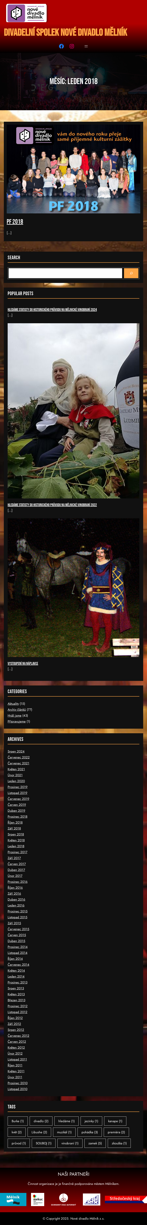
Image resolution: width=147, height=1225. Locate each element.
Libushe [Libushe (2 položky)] (39, 1132)
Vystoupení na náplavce (23, 663)
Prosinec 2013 (17, 982)
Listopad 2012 (17, 1012)
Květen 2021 (16, 769)
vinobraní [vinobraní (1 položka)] (69, 1143)
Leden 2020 (16, 781)
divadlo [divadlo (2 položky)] (41, 1121)
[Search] (131, 273)
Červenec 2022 (19, 757)
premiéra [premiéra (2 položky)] (116, 1132)
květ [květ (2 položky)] (17, 1132)
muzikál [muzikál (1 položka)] (64, 1132)
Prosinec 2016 (18, 881)
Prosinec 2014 (18, 947)
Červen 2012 (17, 1041)
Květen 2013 (16, 994)
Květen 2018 (16, 840)
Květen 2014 (16, 970)
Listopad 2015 (17, 917)
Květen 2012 (16, 1047)
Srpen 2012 (16, 1029)
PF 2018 (15, 222)
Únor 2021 (15, 775)
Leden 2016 (16, 905)
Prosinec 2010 (18, 1083)
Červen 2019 (17, 804)
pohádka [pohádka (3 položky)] (90, 1132)
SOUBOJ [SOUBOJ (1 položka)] (43, 1143)
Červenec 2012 (18, 1035)
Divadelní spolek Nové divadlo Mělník (65, 33)
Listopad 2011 (17, 1059)
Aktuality (13, 703)
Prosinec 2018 (17, 816)
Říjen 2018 (15, 822)
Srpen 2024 (16, 751)
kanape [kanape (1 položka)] (115, 1121)
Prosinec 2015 (18, 911)
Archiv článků (17, 709)
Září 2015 (14, 923)
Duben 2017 (16, 870)
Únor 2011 (15, 1077)
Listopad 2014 (17, 952)
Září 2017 (14, 858)
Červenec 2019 (18, 798)
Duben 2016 (16, 899)
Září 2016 (14, 893)
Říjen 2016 (15, 887)
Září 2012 (14, 1024)
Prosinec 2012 (18, 1006)
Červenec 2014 (18, 964)
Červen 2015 (17, 935)
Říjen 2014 (15, 958)
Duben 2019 (16, 810)
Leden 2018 (16, 846)
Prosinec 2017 (17, 852)
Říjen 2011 (15, 1065)
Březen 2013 (16, 1000)
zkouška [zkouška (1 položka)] (119, 1143)
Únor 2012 (15, 1053)
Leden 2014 (16, 976)
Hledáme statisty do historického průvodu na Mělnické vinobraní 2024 (52, 310)
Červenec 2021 (18, 763)
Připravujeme (17, 721)
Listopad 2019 (17, 793)
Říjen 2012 (15, 1018)
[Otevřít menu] (86, 46)
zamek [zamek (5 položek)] (95, 1143)
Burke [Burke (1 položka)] (18, 1121)
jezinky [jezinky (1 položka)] (91, 1121)
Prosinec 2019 (18, 787)
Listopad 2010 (17, 1089)
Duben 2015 (16, 941)
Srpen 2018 (16, 834)
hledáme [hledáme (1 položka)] (66, 1121)
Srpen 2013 (16, 988)
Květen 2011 (16, 1071)
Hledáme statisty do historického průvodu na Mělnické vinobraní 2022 (52, 505)
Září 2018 (14, 828)
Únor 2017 (15, 875)
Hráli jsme (14, 715)
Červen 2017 (17, 864)
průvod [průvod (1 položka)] (19, 1143)
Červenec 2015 (18, 929)
